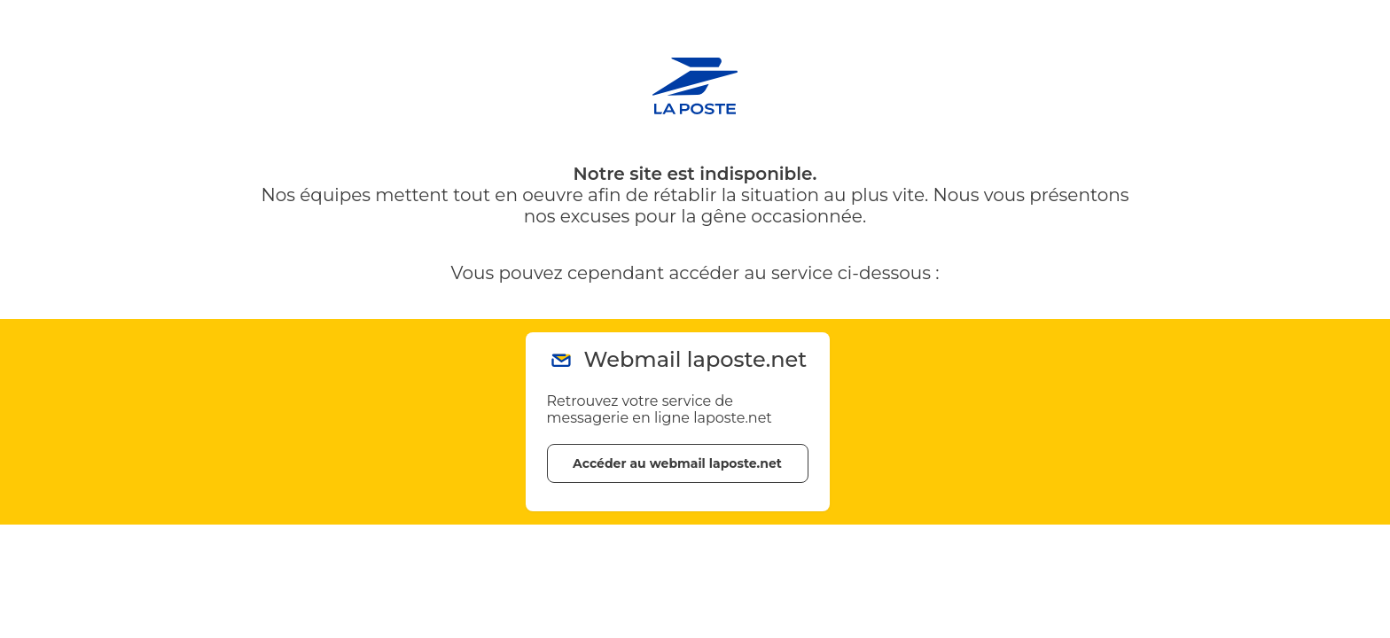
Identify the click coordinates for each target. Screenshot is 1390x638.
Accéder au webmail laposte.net (677, 463)
